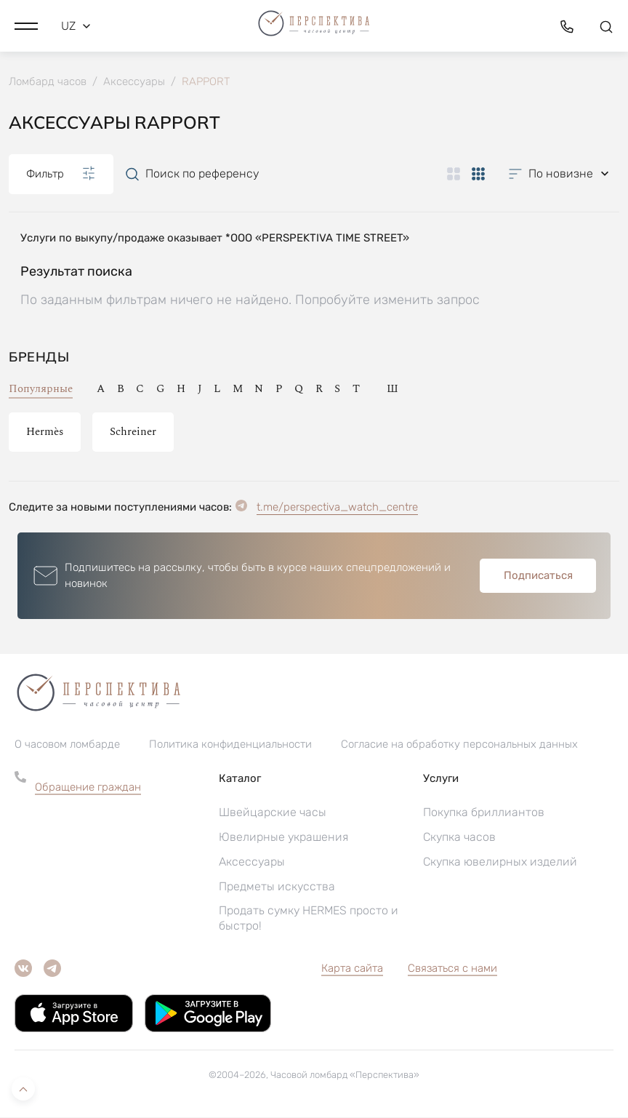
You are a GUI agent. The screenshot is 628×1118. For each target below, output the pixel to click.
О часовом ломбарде (67, 744)
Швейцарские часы (272, 813)
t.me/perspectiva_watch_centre (337, 507)
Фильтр (61, 174)
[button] (26, 25)
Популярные (41, 389)
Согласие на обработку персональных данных (459, 744)
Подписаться (538, 575)
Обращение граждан (88, 787)
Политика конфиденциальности (230, 744)
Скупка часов (459, 838)
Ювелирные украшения (283, 838)
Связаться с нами (452, 968)
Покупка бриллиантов (483, 813)
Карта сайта (352, 968)
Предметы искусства (277, 887)
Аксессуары (252, 862)
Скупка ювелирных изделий (500, 862)
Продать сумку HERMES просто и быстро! (308, 918)
